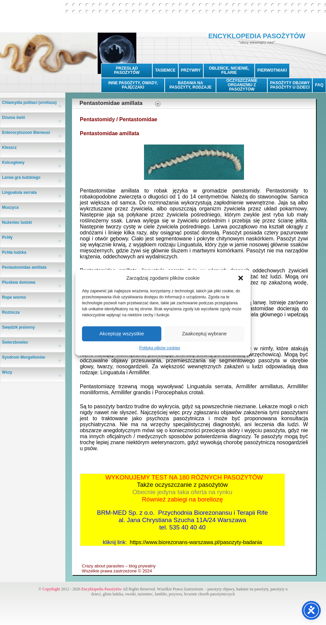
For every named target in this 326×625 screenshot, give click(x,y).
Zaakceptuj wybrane (204, 333)
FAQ (319, 85)
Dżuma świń (13, 117)
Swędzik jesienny (18, 327)
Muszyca (10, 207)
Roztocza (11, 312)
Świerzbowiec (15, 342)
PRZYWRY (191, 70)
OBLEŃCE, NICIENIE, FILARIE (229, 70)
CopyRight (51, 589)
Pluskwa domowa (18, 282)
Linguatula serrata (19, 192)
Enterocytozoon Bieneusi (26, 132)
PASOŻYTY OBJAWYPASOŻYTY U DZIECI (290, 85)
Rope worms (14, 297)
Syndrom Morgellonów (23, 357)
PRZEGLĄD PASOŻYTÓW (126, 70)
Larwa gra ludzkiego (21, 177)
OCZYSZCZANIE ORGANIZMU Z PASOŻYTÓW (241, 85)
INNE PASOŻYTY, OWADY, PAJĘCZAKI (133, 85)
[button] (240, 278)
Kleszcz (9, 147)
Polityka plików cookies (159, 348)
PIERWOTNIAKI (272, 70)
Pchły (7, 237)
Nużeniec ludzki (17, 222)
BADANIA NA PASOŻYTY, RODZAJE (190, 85)
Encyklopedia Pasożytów (101, 589)
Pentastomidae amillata (24, 267)
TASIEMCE (165, 70)
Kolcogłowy (13, 162)
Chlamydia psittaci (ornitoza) (29, 102)
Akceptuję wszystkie (121, 333)
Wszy (7, 372)
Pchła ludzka (14, 252)
